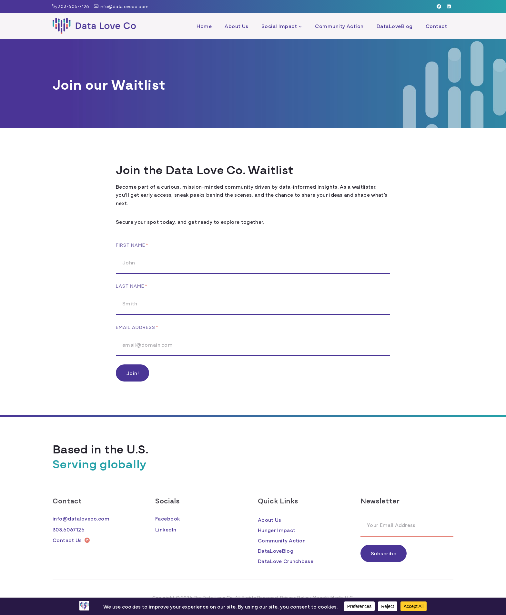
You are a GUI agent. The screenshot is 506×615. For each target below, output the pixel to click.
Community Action (339, 25)
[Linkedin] (448, 6)
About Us (236, 25)
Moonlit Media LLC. (333, 597)
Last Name (131, 286)
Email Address (137, 327)
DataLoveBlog (395, 25)
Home (204, 25)
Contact (436, 25)
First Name (132, 245)
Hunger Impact (276, 529)
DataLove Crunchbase (285, 560)
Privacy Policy (295, 597)
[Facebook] (438, 6)
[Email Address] (406, 525)
